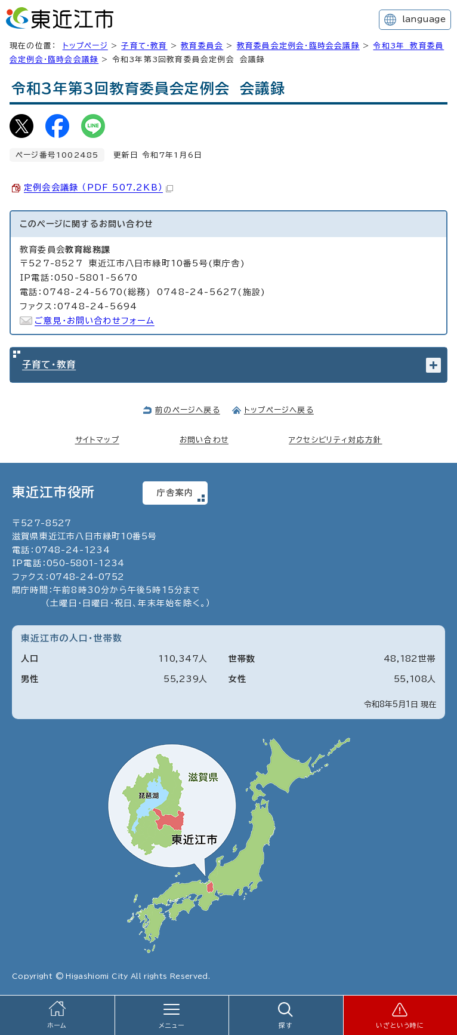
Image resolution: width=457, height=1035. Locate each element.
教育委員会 (202, 46)
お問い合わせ (204, 440)
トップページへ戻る (279, 410)
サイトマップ (97, 440)
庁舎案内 (175, 493)
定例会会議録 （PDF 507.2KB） (98, 187)
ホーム (57, 1025)
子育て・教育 (144, 46)
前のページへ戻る (187, 410)
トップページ (85, 46)
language (424, 19)
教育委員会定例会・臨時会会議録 (298, 46)
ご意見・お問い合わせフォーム (95, 321)
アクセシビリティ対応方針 (335, 440)
